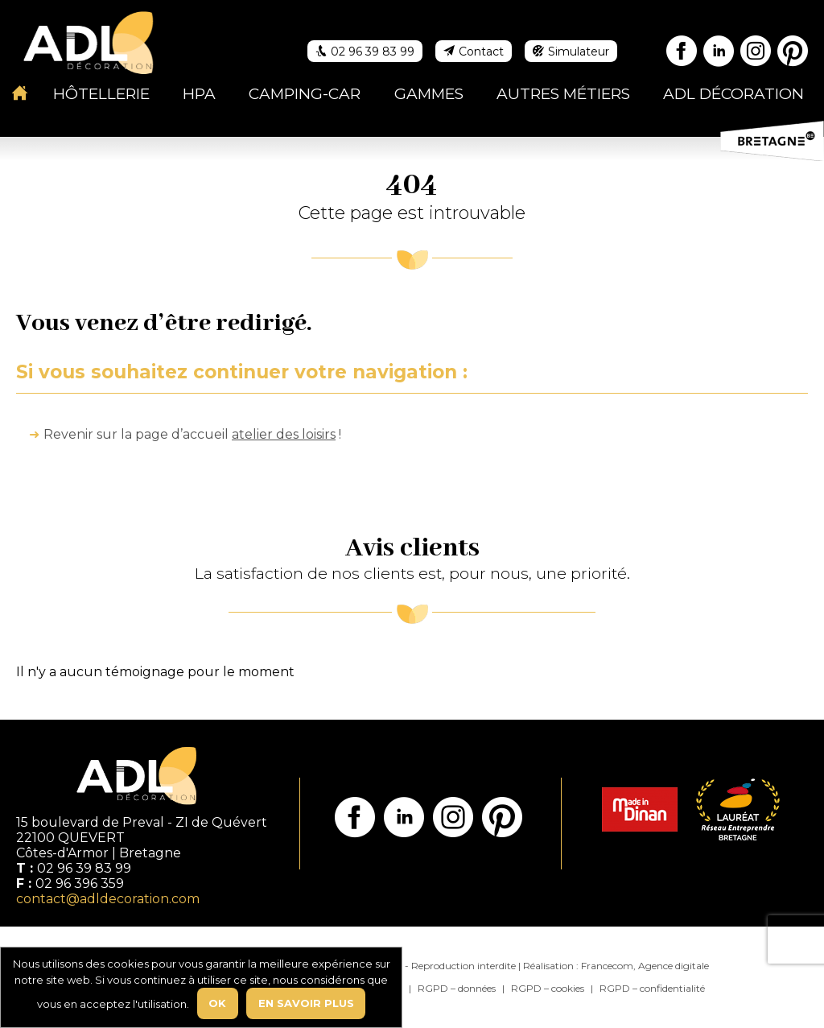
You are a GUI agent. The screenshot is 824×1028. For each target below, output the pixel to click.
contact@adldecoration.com (108, 898)
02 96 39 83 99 (84, 868)
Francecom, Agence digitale (645, 966)
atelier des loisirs (284, 434)
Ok (217, 1003)
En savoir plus (306, 1003)
